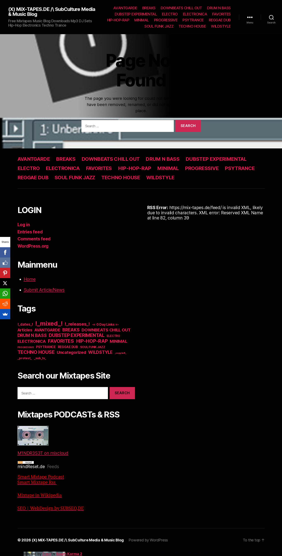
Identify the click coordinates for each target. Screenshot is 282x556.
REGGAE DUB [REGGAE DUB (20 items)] (68, 347)
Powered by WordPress (148, 540)
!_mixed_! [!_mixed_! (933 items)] (49, 323)
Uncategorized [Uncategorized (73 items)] (71, 352)
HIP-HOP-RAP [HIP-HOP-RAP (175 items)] (92, 341)
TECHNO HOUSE (192, 26)
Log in (24, 224)
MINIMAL (141, 20)
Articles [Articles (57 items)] (25, 330)
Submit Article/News (44, 290)
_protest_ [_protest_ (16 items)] (25, 358)
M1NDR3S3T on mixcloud (43, 441)
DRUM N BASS (219, 8)
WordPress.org (33, 246)
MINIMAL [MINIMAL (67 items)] (118, 341)
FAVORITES (221, 14)
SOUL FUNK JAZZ (158, 26)
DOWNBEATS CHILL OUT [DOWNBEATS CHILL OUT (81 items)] (106, 329)
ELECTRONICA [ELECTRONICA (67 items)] (32, 341)
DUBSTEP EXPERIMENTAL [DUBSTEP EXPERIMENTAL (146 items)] (76, 335)
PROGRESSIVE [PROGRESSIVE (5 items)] (26, 347)
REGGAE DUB (220, 20)
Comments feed (34, 238)
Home (30, 279)
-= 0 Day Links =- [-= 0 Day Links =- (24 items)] (105, 324)
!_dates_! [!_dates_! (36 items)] (25, 324)
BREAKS (149, 8)
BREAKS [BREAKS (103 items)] (70, 329)
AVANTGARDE (125, 8)
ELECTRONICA (195, 14)
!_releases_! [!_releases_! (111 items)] (77, 324)
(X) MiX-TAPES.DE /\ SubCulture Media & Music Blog (51, 12)
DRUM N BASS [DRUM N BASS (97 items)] (32, 335)
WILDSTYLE (221, 26)
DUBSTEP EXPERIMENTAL (136, 14)
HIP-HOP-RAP (118, 20)
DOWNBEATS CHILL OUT (181, 8)
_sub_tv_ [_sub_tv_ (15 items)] (40, 358)
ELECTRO (170, 14)
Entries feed (30, 231)
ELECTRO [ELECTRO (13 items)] (113, 336)
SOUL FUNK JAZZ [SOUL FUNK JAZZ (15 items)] (92, 347)
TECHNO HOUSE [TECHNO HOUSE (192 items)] (36, 352)
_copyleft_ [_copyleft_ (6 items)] (120, 353)
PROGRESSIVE (166, 20)
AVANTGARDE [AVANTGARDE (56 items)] (47, 330)
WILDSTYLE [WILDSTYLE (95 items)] (100, 352)
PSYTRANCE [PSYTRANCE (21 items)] (46, 347)
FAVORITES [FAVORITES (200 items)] (61, 341)
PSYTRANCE (193, 20)
